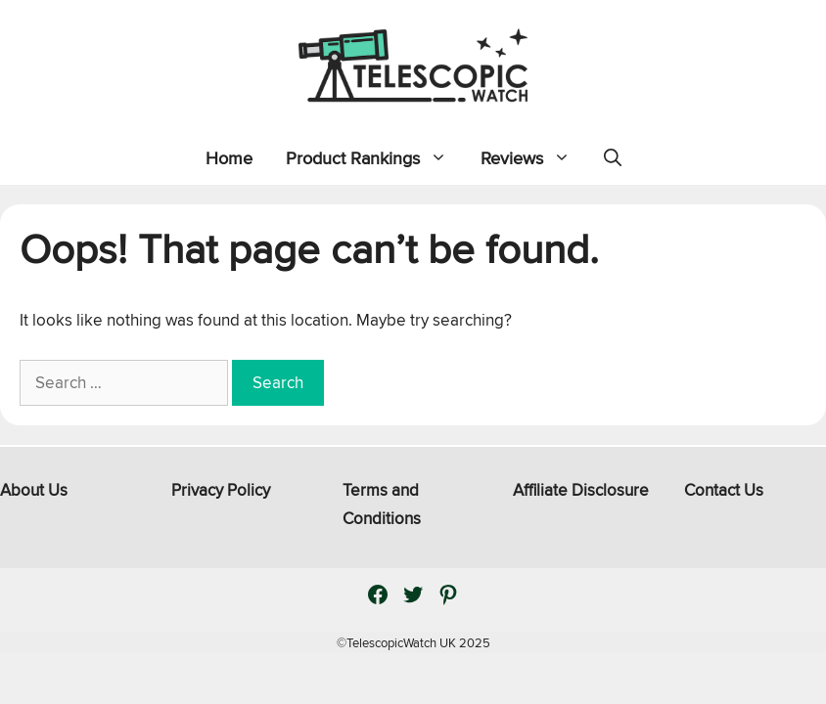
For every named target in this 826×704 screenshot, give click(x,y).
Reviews (534, 158)
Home (229, 158)
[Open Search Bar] (612, 158)
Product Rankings (375, 158)
